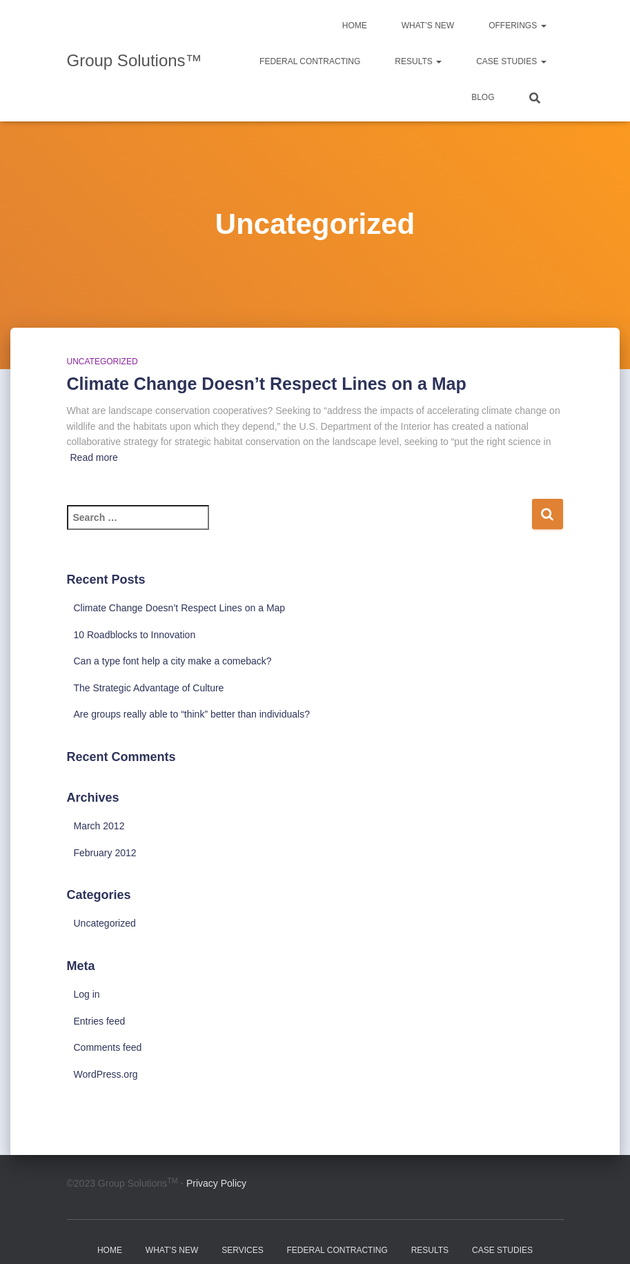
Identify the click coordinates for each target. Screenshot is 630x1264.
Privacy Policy (216, 1183)
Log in (87, 994)
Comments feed (108, 1047)
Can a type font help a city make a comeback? (173, 660)
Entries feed (100, 1021)
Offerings (517, 25)
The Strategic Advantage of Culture (149, 687)
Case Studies (511, 61)
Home (354, 25)
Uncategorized (102, 361)
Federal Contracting (309, 61)
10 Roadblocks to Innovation (135, 634)
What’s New (428, 25)
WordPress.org (106, 1074)
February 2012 (105, 852)
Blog (482, 97)
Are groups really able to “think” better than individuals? (192, 714)
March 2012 (99, 825)
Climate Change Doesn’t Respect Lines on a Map (266, 383)
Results (418, 61)
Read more (94, 457)
